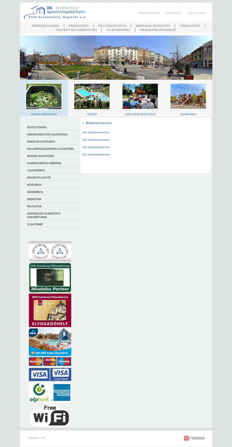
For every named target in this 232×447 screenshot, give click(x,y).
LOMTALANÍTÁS (190, 25)
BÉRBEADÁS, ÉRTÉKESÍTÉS (153, 25)
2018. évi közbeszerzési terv (96, 147)
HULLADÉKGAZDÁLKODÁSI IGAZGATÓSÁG (50, 149)
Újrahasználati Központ (158, 30)
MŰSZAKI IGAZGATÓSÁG (40, 156)
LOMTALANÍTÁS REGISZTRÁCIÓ (140, 114)
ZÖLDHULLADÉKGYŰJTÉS (44, 114)
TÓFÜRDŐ (92, 114)
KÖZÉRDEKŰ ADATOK (45, 25)
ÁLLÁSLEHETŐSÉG (118, 30)
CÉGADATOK (174, 13)
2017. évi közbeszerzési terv (96, 154)
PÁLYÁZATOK (34, 206)
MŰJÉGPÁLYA (34, 184)
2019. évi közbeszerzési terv (96, 139)
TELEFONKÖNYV (36, 170)
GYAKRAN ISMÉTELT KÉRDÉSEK (44, 163)
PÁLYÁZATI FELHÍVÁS (112, 25)
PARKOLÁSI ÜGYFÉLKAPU (41, 141)
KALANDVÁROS (188, 114)
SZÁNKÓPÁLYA (35, 192)
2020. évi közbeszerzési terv (96, 132)
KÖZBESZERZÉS (79, 25)
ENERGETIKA (34, 199)
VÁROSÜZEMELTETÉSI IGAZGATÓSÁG (47, 134)
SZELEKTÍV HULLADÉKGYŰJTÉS (76, 30)
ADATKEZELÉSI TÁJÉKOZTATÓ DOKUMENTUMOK (43, 215)
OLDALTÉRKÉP (35, 224)
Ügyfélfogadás (37, 127)
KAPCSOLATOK (197, 13)
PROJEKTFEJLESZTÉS (39, 177)
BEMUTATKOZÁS (149, 13)
